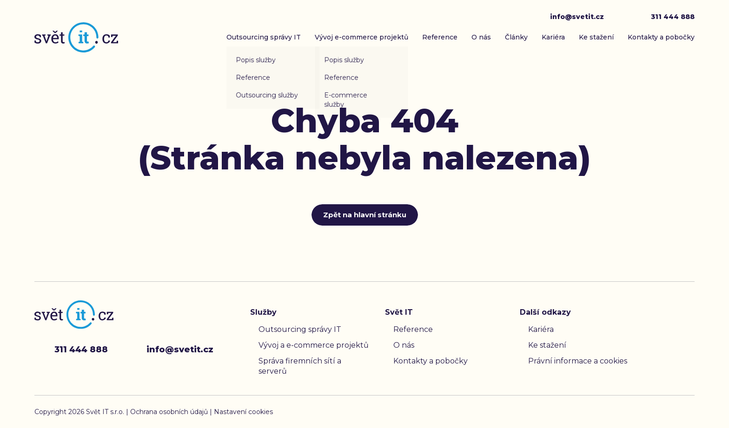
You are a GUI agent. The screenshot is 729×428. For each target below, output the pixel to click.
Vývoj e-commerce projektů (361, 37)
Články (516, 37)
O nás (481, 37)
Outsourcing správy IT (263, 37)
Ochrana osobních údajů (170, 412)
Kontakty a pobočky (661, 37)
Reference (439, 37)
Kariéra (553, 37)
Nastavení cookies (243, 412)
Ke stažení (596, 37)
